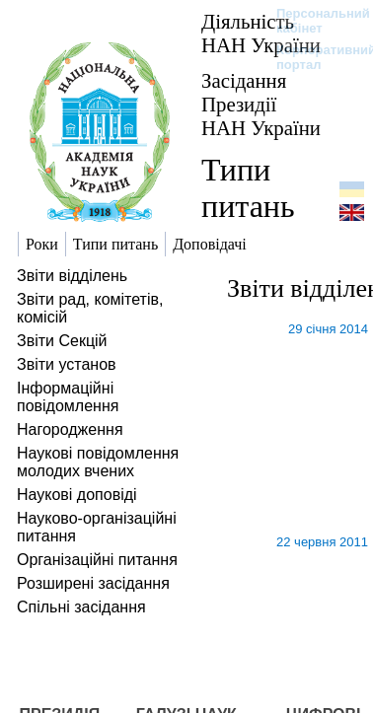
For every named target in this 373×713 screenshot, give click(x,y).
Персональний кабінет (313, 21)
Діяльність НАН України (261, 33)
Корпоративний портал (313, 57)
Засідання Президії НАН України (261, 104)
